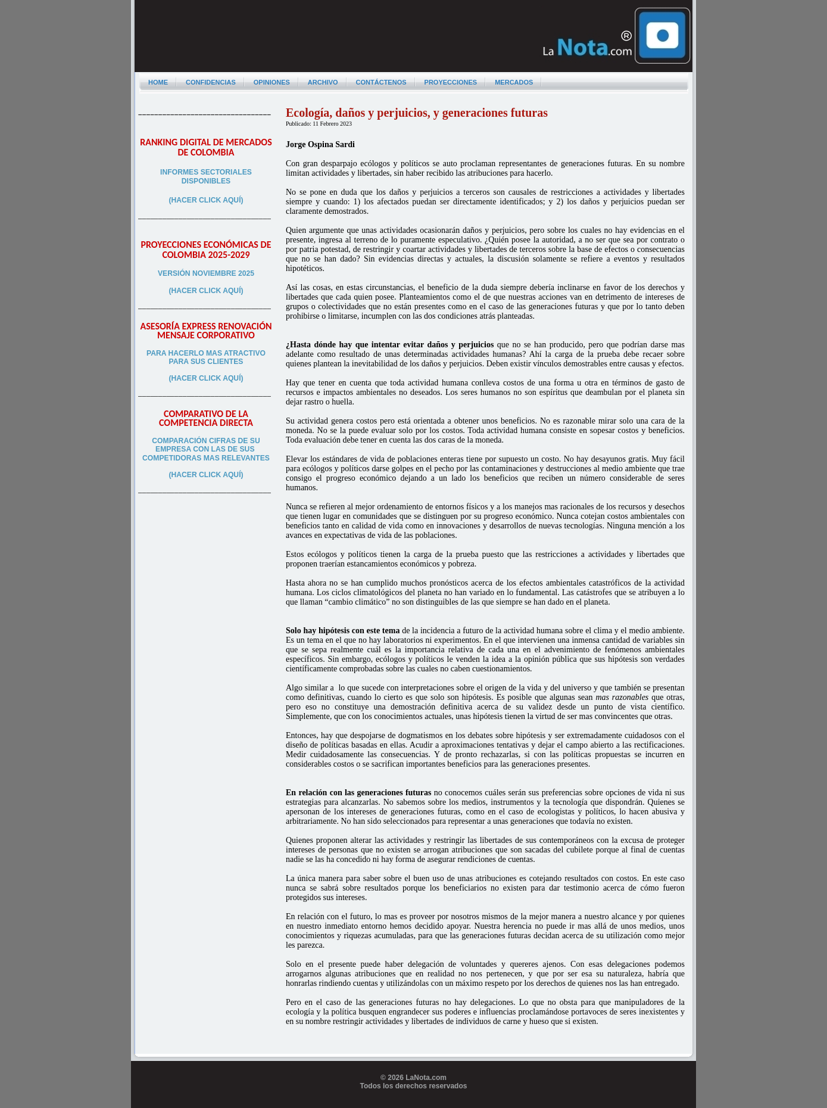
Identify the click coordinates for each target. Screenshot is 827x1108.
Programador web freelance (413, 1103)
